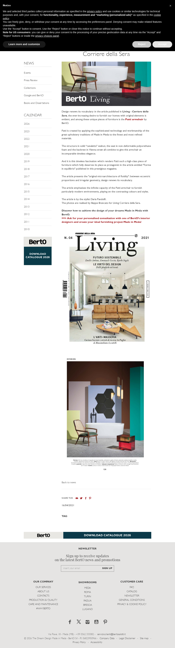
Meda (87, 588)
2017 (27, 176)
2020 (27, 154)
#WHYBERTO (43, 608)
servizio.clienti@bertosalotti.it (111, 634)
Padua (87, 601)
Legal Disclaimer (127, 638)
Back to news (69, 482)
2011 (27, 222)
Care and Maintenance (43, 604)
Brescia (87, 605)
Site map (144, 638)
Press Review (31, 80)
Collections (30, 88)
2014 (27, 199)
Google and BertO (34, 95)
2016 (27, 184)
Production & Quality (43, 600)
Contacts (43, 596)
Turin (87, 596)
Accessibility (96, 642)
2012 (27, 214)
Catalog (132, 591)
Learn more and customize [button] (24, 44)
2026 (27, 124)
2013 (27, 207)
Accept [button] (162, 44)
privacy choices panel (47, 35)
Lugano (87, 609)
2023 (27, 131)
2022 (27, 139)
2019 (27, 161)
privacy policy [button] (94, 11)
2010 (27, 229)
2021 (27, 146)
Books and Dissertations (36, 103)
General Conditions (132, 600)
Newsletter (132, 596)
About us (43, 591)
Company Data (107, 638)
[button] (170, 6)
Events (27, 73)
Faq (132, 587)
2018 (27, 169)
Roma (87, 592)
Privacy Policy (79, 642)
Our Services (43, 587)
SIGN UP (107, 568)
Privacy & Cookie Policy (131, 604)
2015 (27, 191)
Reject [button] (141, 44)
